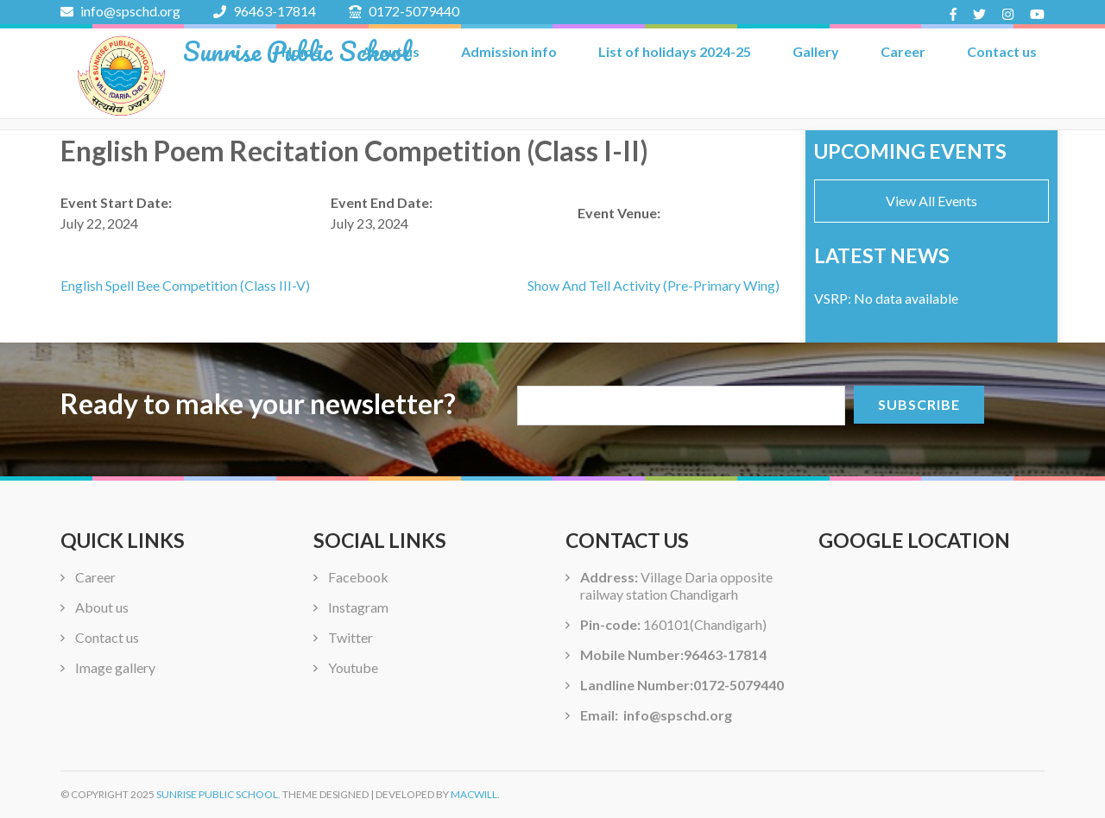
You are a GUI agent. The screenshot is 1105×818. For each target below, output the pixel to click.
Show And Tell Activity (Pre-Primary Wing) (653, 285)
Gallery (815, 51)
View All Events (931, 200)
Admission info (509, 51)
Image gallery (115, 667)
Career (903, 51)
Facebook (358, 577)
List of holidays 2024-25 (674, 51)
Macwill (474, 794)
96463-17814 (264, 11)
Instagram (358, 607)
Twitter (350, 637)
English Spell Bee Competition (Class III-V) (185, 285)
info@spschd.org (120, 11)
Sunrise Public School (297, 51)
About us (102, 607)
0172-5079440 (404, 11)
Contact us (1002, 51)
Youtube (353, 667)
